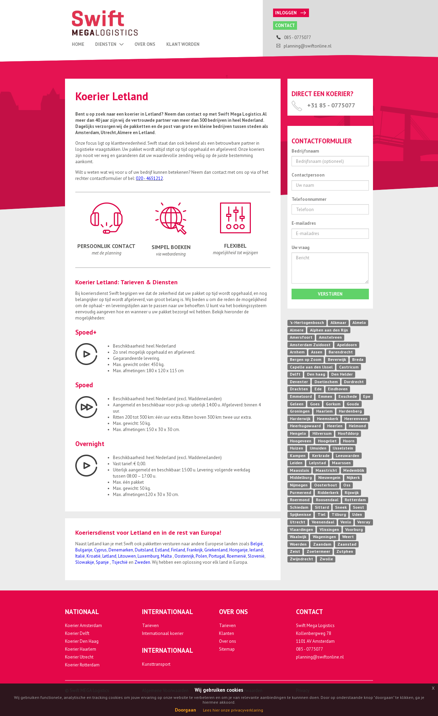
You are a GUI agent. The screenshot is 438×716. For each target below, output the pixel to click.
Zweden (142, 562)
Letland (109, 556)
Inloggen (290, 13)
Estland (162, 550)
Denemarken (120, 550)
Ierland (256, 550)
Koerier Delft (77, 633)
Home (78, 44)
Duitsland (144, 550)
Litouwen (127, 556)
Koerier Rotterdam (82, 665)
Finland (178, 550)
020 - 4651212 (149, 178)
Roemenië (236, 556)
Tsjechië (120, 562)
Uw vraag (300, 247)
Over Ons (144, 44)
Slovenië (256, 556)
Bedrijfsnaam (305, 151)
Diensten (109, 44)
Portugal (217, 556)
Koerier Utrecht (79, 657)
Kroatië (94, 556)
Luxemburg (148, 556)
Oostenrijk (184, 556)
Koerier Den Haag (82, 641)
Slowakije (84, 562)
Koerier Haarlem (80, 649)
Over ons (227, 641)
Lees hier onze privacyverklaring (233, 710)
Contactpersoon (308, 175)
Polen (201, 556)
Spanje (103, 562)
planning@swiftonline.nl (320, 657)
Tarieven (150, 625)
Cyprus (100, 550)
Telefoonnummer (309, 199)
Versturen (330, 294)
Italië (80, 556)
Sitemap (227, 649)
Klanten (226, 633)
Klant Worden (182, 44)
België (256, 544)
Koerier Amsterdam (83, 625)
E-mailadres (304, 223)
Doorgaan (185, 710)
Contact (285, 25)
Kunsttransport (156, 664)
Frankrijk (195, 550)
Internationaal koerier (162, 633)
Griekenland (216, 550)
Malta (167, 556)
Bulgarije (83, 550)
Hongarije (238, 550)
